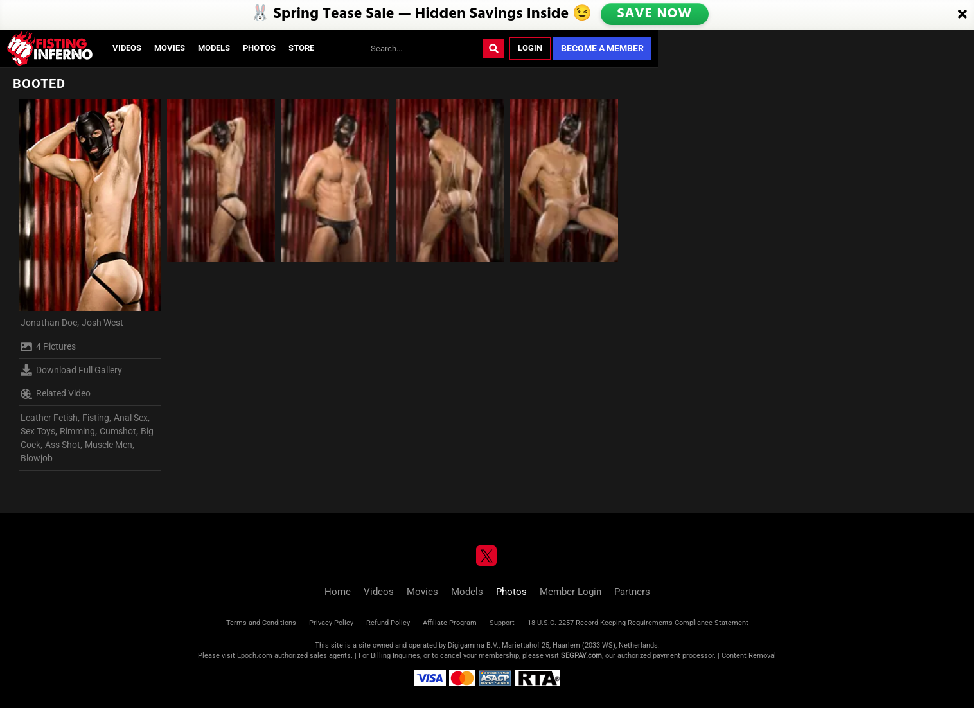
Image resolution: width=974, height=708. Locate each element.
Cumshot (118, 431)
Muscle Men (108, 444)
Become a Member (602, 48)
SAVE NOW (655, 14)
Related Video (56, 394)
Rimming (77, 431)
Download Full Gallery (71, 370)
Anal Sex (131, 417)
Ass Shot (62, 444)
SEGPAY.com (581, 655)
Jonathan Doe (49, 322)
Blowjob (37, 458)
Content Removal (749, 655)
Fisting (95, 417)
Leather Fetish (49, 417)
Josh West (102, 322)
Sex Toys (38, 431)
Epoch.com (254, 655)
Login (530, 48)
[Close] (962, 15)
